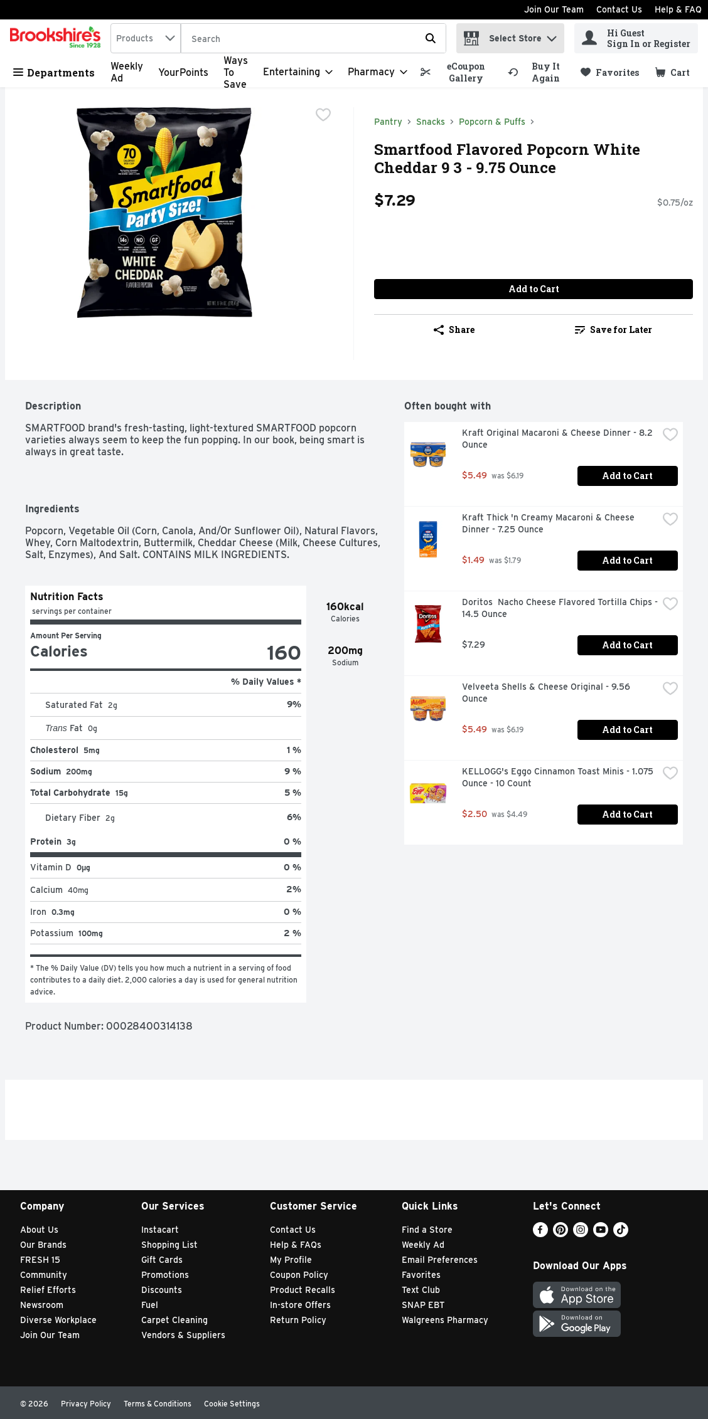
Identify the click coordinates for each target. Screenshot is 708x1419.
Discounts (161, 1290)
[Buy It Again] (538, 72)
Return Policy (298, 1320)
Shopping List (169, 1245)
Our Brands (43, 1245)
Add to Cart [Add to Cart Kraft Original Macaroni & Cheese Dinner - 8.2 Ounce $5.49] (627, 476)
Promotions (165, 1275)
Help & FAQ (678, 9)
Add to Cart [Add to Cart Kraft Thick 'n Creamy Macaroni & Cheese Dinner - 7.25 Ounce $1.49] (627, 560)
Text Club (421, 1290)
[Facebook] (540, 1234)
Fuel (149, 1305)
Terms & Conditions (157, 1403)
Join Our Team (554, 9)
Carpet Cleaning (174, 1320)
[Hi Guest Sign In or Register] (636, 38)
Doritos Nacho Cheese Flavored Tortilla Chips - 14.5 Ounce (560, 608)
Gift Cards (162, 1260)
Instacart (160, 1230)
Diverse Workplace (58, 1320)
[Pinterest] (560, 1234)
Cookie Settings (232, 1403)
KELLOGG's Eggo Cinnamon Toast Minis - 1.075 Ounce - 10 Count (559, 777)
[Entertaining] (298, 72)
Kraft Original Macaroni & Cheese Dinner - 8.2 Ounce (558, 439)
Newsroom (41, 1305)
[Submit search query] (431, 38)
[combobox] (145, 38)
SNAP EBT (423, 1305)
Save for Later (613, 329)
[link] (458, 72)
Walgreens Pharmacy (445, 1320)
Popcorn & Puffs (492, 122)
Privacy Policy (86, 1403)
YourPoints (183, 72)
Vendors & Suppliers (183, 1335)
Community (43, 1275)
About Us (39, 1230)
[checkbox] (323, 116)
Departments (54, 72)
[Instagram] (580, 1234)
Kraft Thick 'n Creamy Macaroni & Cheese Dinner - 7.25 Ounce (549, 523)
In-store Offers (300, 1305)
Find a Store (427, 1230)
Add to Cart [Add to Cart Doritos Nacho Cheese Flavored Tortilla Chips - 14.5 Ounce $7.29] (627, 645)
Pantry (388, 122)
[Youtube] (600, 1234)
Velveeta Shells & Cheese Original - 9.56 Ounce (547, 693)
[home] (57, 38)
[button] (552, 35)
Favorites (421, 1275)
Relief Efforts (48, 1290)
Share (454, 329)
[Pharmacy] (377, 72)
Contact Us (619, 9)
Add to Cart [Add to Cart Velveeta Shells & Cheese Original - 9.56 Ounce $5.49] (627, 730)
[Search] (313, 39)
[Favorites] (610, 72)
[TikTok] (620, 1234)
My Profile (291, 1260)
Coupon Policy (299, 1275)
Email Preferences (440, 1260)
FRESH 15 (40, 1260)
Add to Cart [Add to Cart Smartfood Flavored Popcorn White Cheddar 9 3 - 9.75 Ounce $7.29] (533, 289)
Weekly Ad (423, 1245)
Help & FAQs (295, 1245)
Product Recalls (302, 1290)
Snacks (430, 122)
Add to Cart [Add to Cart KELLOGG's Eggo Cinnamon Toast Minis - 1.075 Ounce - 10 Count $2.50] (627, 814)
